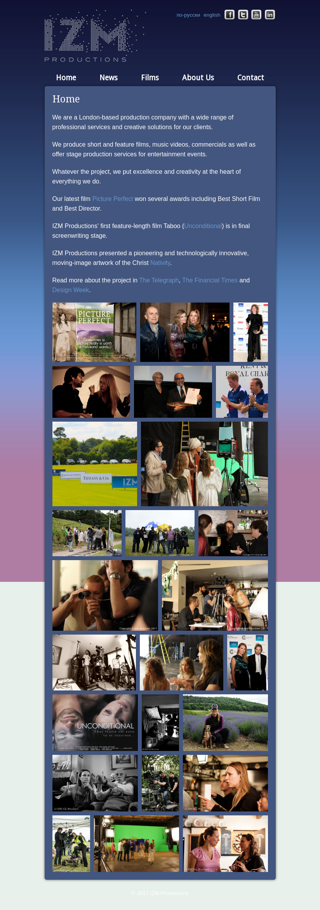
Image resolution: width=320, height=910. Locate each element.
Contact (250, 77)
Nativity (160, 263)
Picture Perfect (112, 198)
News (108, 77)
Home (66, 77)
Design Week (70, 290)
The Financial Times (210, 280)
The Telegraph (159, 280)
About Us (198, 77)
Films (150, 77)
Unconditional (203, 226)
